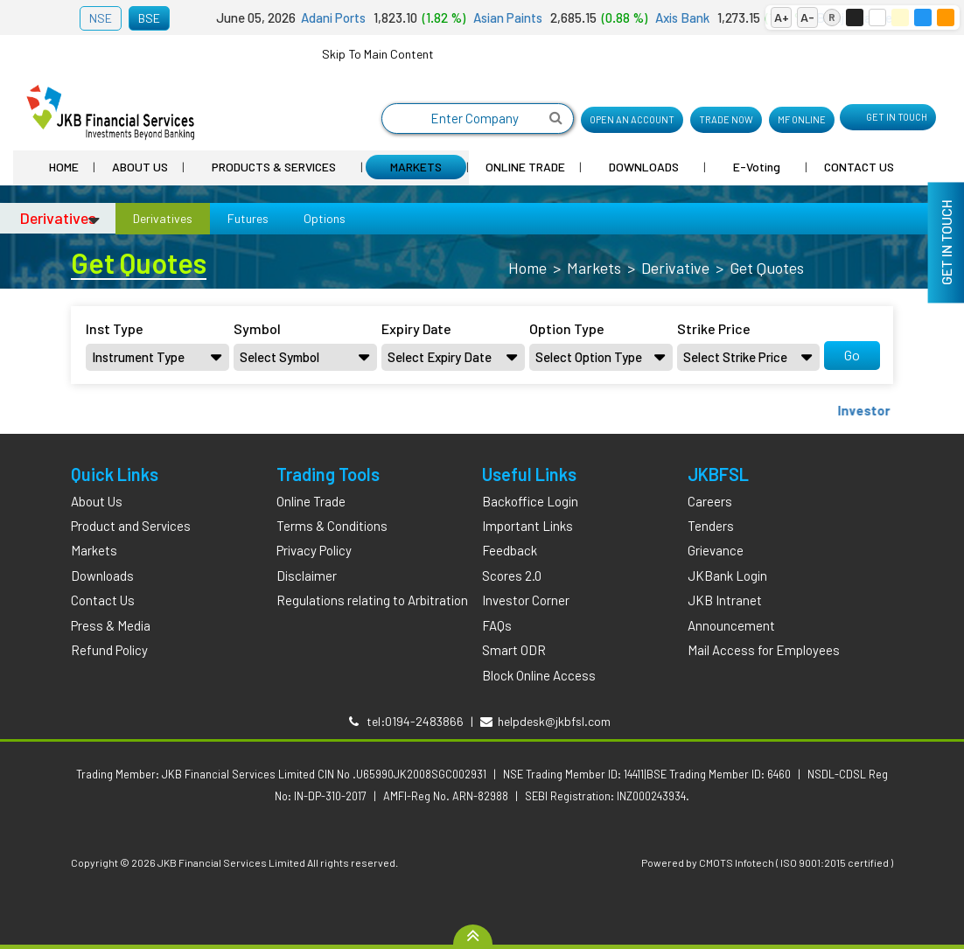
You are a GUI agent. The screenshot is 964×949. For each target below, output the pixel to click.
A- (807, 17)
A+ (781, 17)
